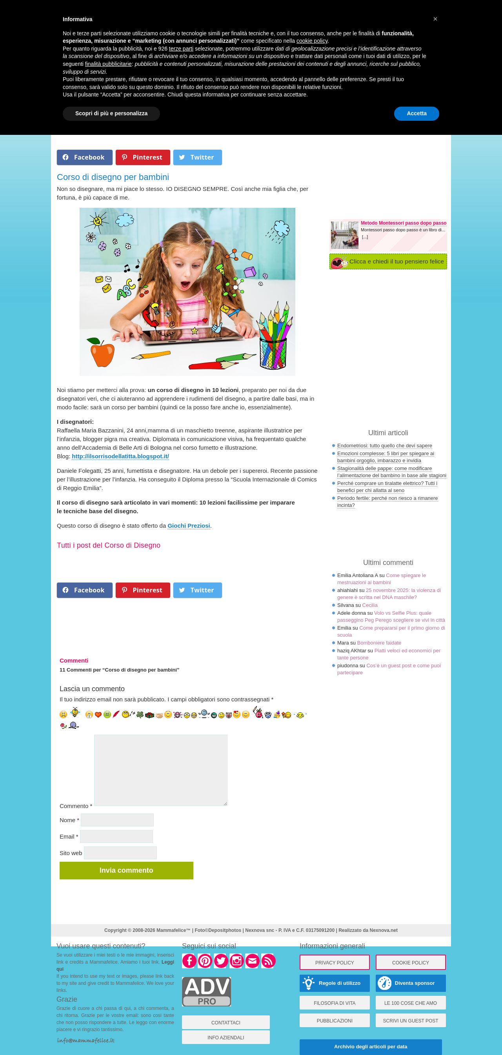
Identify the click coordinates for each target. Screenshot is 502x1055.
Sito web (71, 853)
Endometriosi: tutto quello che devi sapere (384, 446)
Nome (69, 820)
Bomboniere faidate (379, 643)
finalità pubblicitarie (108, 64)
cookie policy (311, 41)
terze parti (181, 48)
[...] (365, 236)
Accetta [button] (417, 113)
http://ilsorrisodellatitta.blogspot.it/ (120, 456)
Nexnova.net (384, 930)
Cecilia (370, 605)
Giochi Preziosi (188, 525)
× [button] (435, 19)
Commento (76, 806)
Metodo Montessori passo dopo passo (404, 223)
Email (69, 836)
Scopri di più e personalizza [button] (111, 113)
